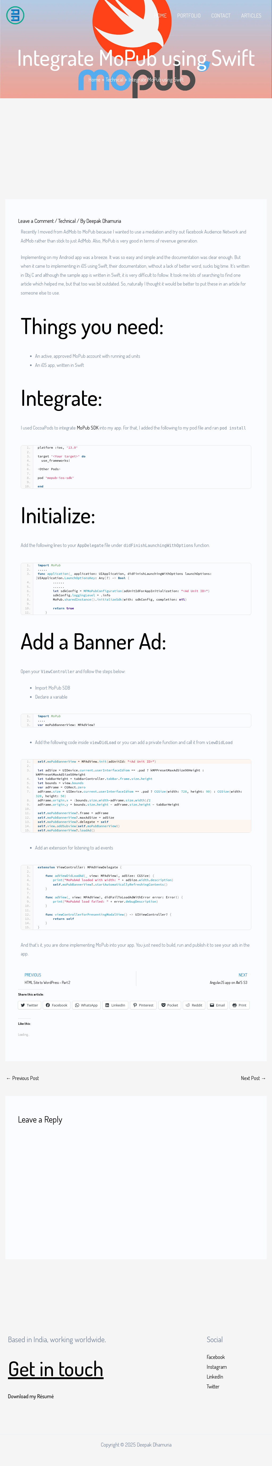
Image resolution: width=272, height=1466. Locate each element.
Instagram (217, 1366)
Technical (67, 220)
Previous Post (22, 1077)
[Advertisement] (136, 138)
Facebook (216, 1356)
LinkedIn (215, 1376)
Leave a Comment (36, 220)
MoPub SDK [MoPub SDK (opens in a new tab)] (88, 427)
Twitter (213, 1386)
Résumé (45, 1396)
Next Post (253, 1077)
